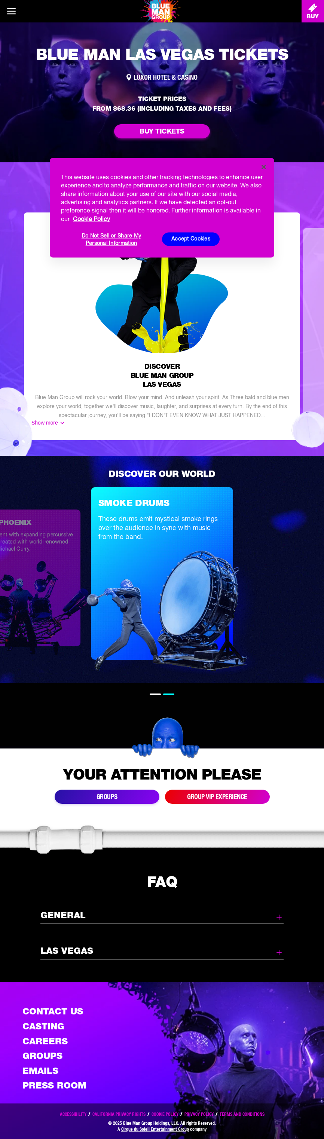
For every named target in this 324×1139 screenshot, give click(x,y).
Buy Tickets (162, 131)
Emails (40, 1070)
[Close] (264, 167)
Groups (42, 1055)
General (162, 916)
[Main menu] (11, 11)
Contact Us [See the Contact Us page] (52, 1011)
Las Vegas (162, 951)
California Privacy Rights (119, 1114)
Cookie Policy (165, 1114)
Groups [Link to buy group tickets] (107, 796)
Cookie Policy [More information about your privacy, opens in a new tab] (91, 218)
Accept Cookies (190, 239)
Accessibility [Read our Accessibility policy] (73, 1114)
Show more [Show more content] (44, 423)
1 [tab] (155, 694)
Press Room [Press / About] (54, 1085)
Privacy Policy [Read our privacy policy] (199, 1114)
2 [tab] (168, 694)
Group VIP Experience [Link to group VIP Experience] (217, 796)
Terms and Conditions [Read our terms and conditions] (242, 1114)
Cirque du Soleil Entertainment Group (155, 1129)
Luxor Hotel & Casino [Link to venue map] (166, 77)
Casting (43, 1026)
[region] (162, 207)
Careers (45, 1041)
